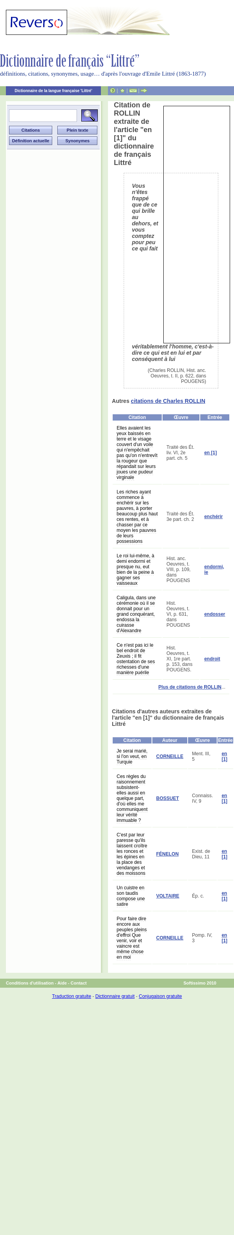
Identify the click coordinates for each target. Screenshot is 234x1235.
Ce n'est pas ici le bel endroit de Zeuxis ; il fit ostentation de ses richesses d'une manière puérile (136, 658)
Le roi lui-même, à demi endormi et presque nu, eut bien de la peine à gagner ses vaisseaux (135, 569)
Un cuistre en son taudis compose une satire (131, 896)
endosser (214, 614)
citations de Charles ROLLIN (168, 401)
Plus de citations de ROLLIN (189, 687)
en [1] (210, 452)
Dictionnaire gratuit (115, 996)
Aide (62, 983)
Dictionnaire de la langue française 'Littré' (53, 91)
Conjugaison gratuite (160, 996)
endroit (212, 659)
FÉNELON (167, 854)
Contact (79, 983)
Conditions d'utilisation (30, 983)
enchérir (213, 516)
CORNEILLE (169, 756)
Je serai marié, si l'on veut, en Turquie (132, 756)
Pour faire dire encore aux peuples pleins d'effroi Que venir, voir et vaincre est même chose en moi (132, 938)
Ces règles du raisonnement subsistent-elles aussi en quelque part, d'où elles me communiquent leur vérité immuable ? (132, 798)
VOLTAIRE (167, 896)
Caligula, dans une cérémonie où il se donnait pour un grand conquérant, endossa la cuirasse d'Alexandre (136, 614)
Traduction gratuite (71, 996)
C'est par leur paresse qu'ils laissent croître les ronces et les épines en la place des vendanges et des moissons (132, 854)
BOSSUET (167, 798)
